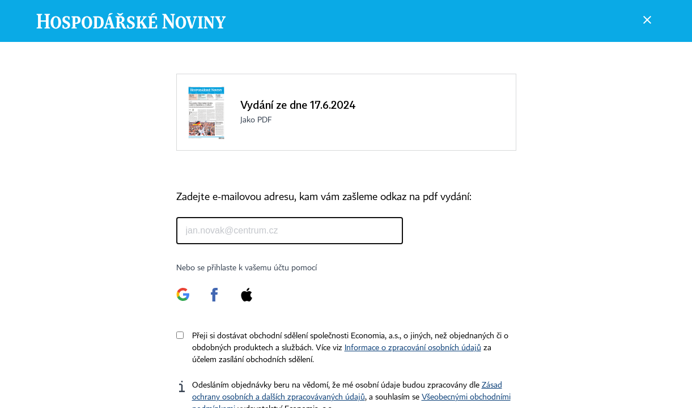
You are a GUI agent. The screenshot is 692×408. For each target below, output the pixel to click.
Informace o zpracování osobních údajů (413, 348)
